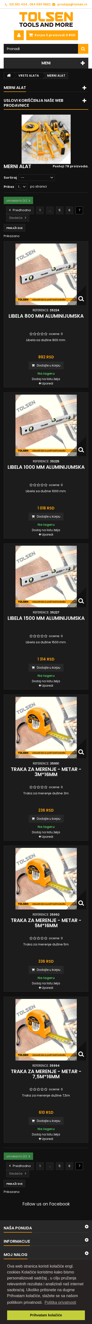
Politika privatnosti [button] (60, 1302)
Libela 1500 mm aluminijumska (46, 618)
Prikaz (9, 186)
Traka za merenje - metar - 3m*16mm (46, 772)
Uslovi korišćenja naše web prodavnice (33, 103)
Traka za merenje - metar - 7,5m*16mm (46, 1074)
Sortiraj (10, 177)
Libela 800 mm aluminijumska (46, 316)
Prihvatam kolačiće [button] (46, 1315)
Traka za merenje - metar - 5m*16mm (46, 923)
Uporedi (47, 383)
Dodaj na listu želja (46, 379)
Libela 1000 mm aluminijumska (46, 467)
